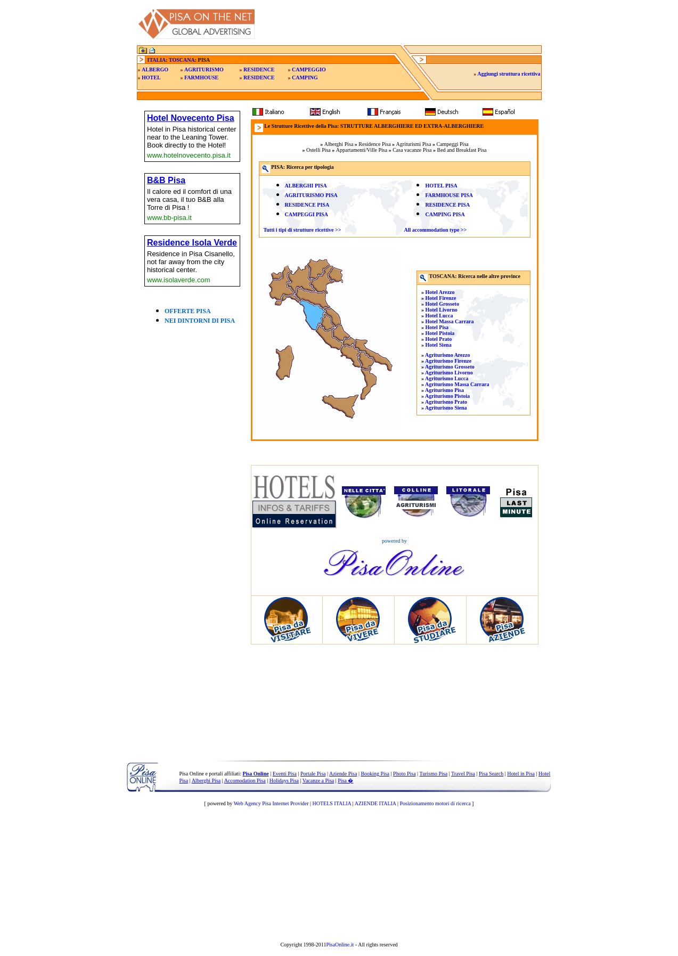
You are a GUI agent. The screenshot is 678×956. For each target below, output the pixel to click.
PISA (319, 186)
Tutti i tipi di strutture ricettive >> (302, 230)
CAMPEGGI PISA (306, 214)
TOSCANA (182, 60)
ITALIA (157, 60)
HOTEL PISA (441, 186)
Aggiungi (508, 74)
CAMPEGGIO (309, 69)
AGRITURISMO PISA (311, 195)
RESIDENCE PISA (307, 205)
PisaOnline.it (340, 944)
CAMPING (305, 77)
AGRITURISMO (204, 69)
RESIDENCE (258, 69)
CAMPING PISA (444, 214)
